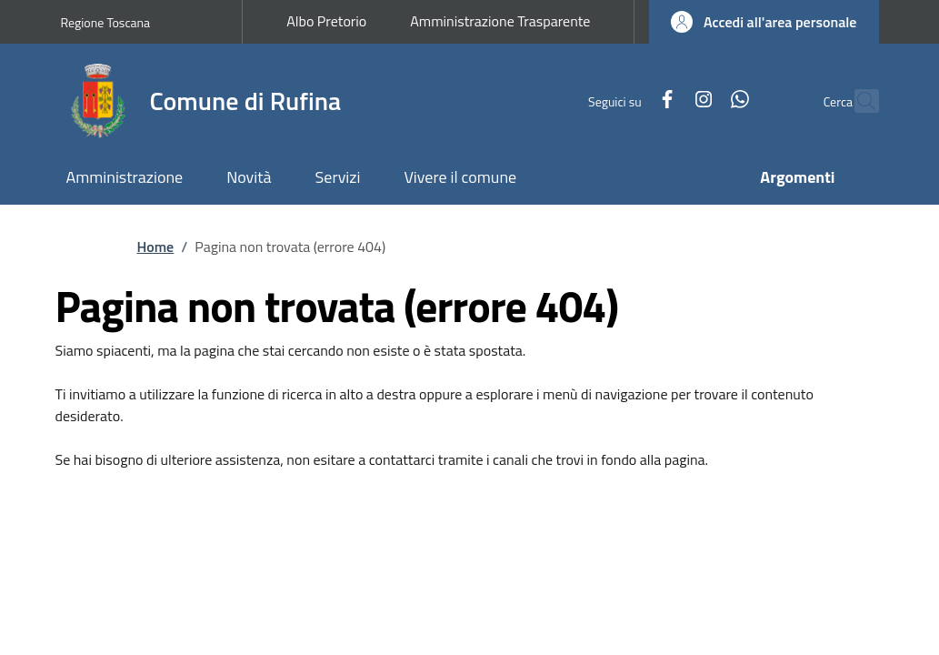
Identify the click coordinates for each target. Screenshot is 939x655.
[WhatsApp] (700, 100)
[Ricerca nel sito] (857, 101)
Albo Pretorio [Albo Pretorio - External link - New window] (326, 21)
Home (156, 246)
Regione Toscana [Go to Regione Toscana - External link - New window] (106, 22)
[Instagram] (663, 100)
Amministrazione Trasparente (500, 21)
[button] (763, 22)
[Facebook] (627, 100)
